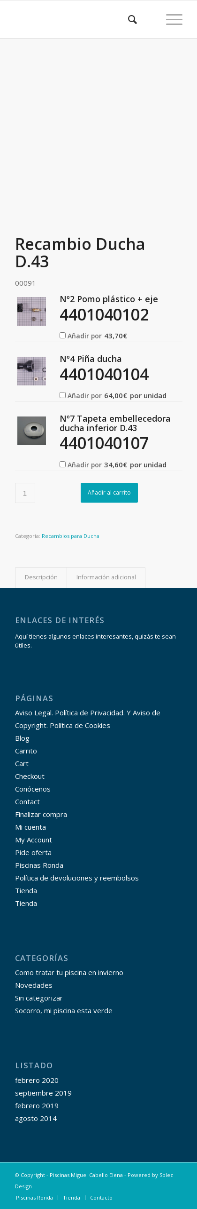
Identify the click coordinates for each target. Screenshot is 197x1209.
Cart (22, 763)
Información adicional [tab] (106, 577)
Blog (22, 738)
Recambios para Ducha (70, 535)
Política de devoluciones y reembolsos (77, 877)
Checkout (30, 776)
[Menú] (169, 19)
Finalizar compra (41, 814)
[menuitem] (128, 19)
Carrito (26, 750)
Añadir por (94, 335)
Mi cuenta (30, 827)
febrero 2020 (37, 1080)
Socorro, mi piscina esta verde (64, 1010)
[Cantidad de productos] (25, 493)
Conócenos (33, 788)
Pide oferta (33, 852)
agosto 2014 (36, 1118)
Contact (27, 801)
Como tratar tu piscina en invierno (69, 972)
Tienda (26, 890)
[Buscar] (128, 19)
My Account (33, 839)
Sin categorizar (39, 997)
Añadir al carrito (109, 492)
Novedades (34, 985)
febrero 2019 (37, 1105)
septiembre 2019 (43, 1092)
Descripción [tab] (41, 577)
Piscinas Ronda (39, 865)
